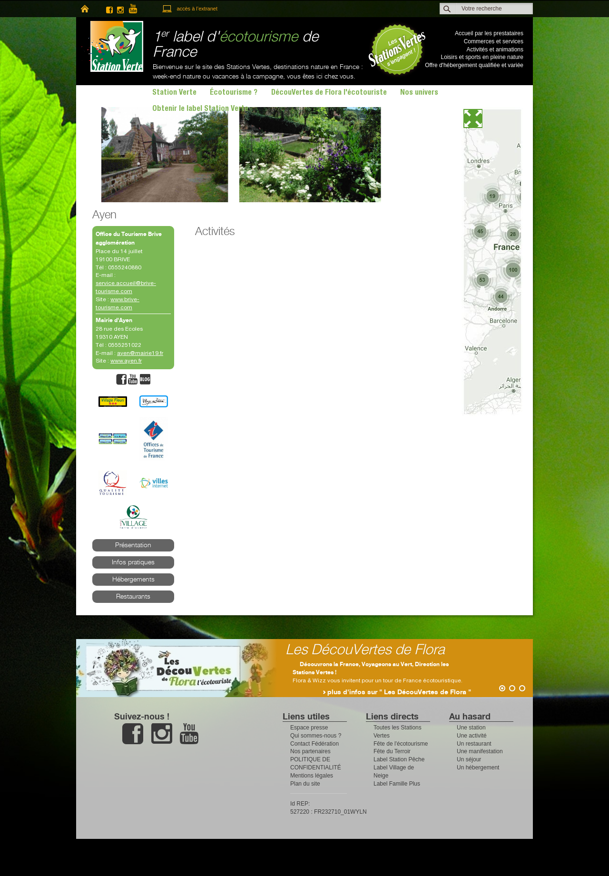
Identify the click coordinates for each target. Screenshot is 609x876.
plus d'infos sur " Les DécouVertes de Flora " (399, 692)
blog (145, 379)
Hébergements (133, 579)
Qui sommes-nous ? (315, 735)
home (84, 8)
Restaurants (133, 596)
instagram (120, 8)
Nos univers (419, 93)
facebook (109, 8)
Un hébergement (478, 767)
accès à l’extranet (197, 8)
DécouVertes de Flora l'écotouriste (329, 93)
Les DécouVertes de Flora (365, 650)
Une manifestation (480, 751)
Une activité (472, 735)
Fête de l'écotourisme (400, 743)
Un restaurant (474, 743)
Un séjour (469, 759)
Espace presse (309, 727)
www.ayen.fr (126, 360)
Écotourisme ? (233, 93)
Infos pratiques (133, 562)
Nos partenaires (310, 751)
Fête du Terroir (392, 751)
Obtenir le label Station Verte (200, 109)
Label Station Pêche (398, 759)
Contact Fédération (314, 743)
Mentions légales (311, 775)
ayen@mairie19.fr (140, 353)
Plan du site (305, 783)
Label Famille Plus (396, 783)
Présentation (133, 545)
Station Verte (112, 46)
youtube (137, 8)
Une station (471, 727)
